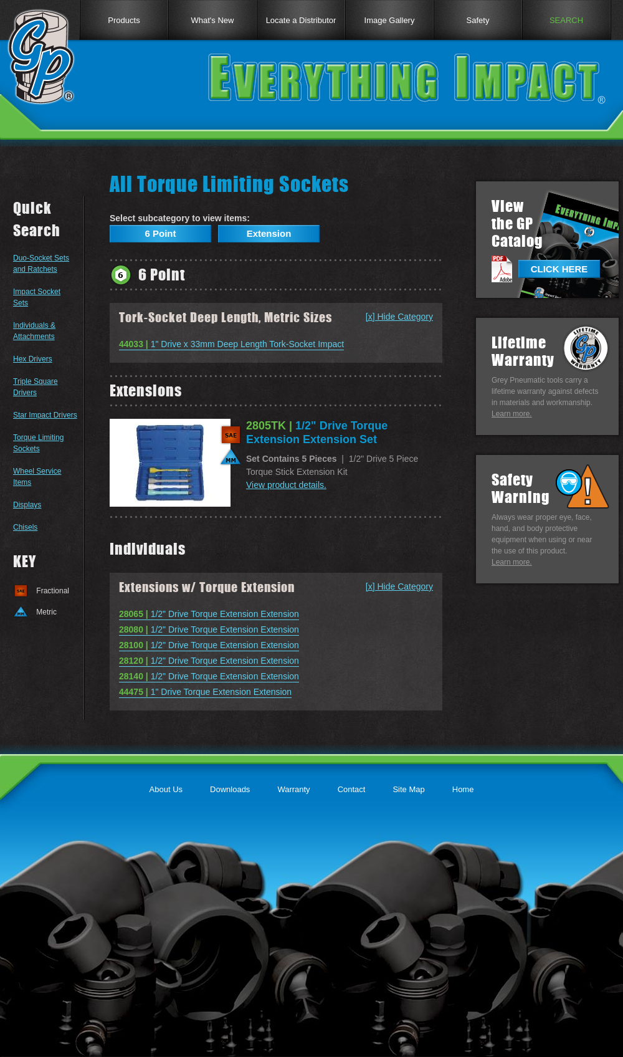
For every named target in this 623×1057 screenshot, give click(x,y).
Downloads (230, 789)
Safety (478, 20)
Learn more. (512, 413)
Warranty (293, 789)
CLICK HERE (559, 269)
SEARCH (566, 20)
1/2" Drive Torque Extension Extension (209, 614)
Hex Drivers (32, 359)
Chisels (25, 527)
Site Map (408, 789)
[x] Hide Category (399, 317)
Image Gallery (389, 20)
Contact (352, 789)
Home (463, 789)
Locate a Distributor (301, 20)
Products (124, 20)
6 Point (160, 233)
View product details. (286, 485)
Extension (269, 233)
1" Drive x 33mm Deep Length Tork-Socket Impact (231, 344)
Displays (27, 504)
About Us (166, 789)
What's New (212, 20)
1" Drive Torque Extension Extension (205, 692)
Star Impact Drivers (45, 415)
